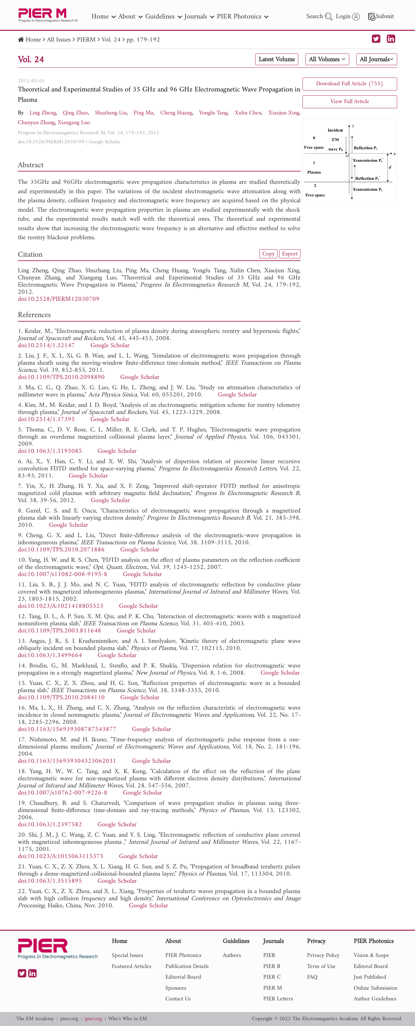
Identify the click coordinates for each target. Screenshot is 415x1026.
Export (290, 253)
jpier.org (93, 1019)
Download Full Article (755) (349, 84)
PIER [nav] (269, 955)
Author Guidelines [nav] (375, 999)
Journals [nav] (199, 16)
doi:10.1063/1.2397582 (50, 825)
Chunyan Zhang (36, 123)
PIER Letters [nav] (278, 999)
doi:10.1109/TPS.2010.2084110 (61, 697)
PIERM (86, 40)
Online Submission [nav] (375, 988)
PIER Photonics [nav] (242, 16)
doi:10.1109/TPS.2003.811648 (59, 631)
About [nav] (130, 16)
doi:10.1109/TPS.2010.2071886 (61, 550)
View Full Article (349, 102)
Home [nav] (103, 16)
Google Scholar (105, 142)
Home (33, 40)
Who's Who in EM (127, 1019)
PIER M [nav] (272, 988)
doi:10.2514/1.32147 (46, 345)
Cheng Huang (176, 113)
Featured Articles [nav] (131, 966)
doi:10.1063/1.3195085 (50, 451)
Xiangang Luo (74, 123)
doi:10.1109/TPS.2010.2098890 (61, 377)
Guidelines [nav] (163, 16)
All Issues (59, 40)
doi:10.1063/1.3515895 (50, 881)
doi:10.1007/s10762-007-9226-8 (62, 793)
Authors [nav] (232, 955)
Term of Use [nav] (321, 966)
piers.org (69, 1019)
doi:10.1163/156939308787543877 (67, 729)
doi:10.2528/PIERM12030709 (51, 142)
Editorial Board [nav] (183, 977)
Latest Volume (277, 59)
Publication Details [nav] (186, 966)
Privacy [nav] (316, 942)
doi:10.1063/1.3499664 (50, 655)
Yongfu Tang (213, 113)
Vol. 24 (111, 40)
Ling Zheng (43, 113)
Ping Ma (143, 113)
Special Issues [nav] (127, 955)
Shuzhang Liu (111, 113)
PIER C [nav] (272, 977)
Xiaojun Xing (283, 113)
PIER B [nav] (271, 966)
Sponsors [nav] (175, 988)
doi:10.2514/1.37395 (46, 419)
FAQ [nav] (312, 977)
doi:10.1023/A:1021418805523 (60, 606)
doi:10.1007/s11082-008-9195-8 (62, 574)
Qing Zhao (75, 113)
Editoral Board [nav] (371, 966)
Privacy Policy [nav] (323, 955)
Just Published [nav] (370, 977)
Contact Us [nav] (178, 999)
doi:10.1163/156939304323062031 (67, 761)
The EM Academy (35, 1019)
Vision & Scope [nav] (371, 955)
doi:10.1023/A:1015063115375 (60, 856)
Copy (268, 253)
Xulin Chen (248, 113)
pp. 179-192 (143, 40)
